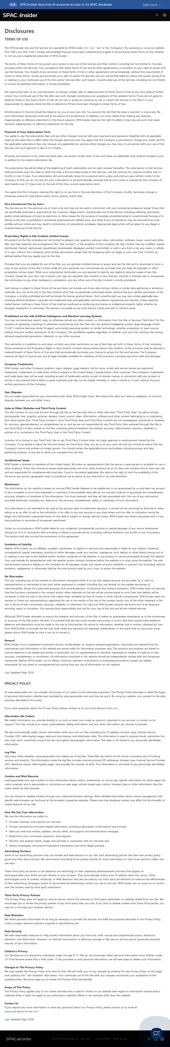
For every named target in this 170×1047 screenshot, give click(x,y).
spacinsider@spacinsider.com (101, 708)
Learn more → (152, 4)
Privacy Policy (102, 1038)
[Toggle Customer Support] (156, 1033)
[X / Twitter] (149, 1039)
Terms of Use (120, 1038)
